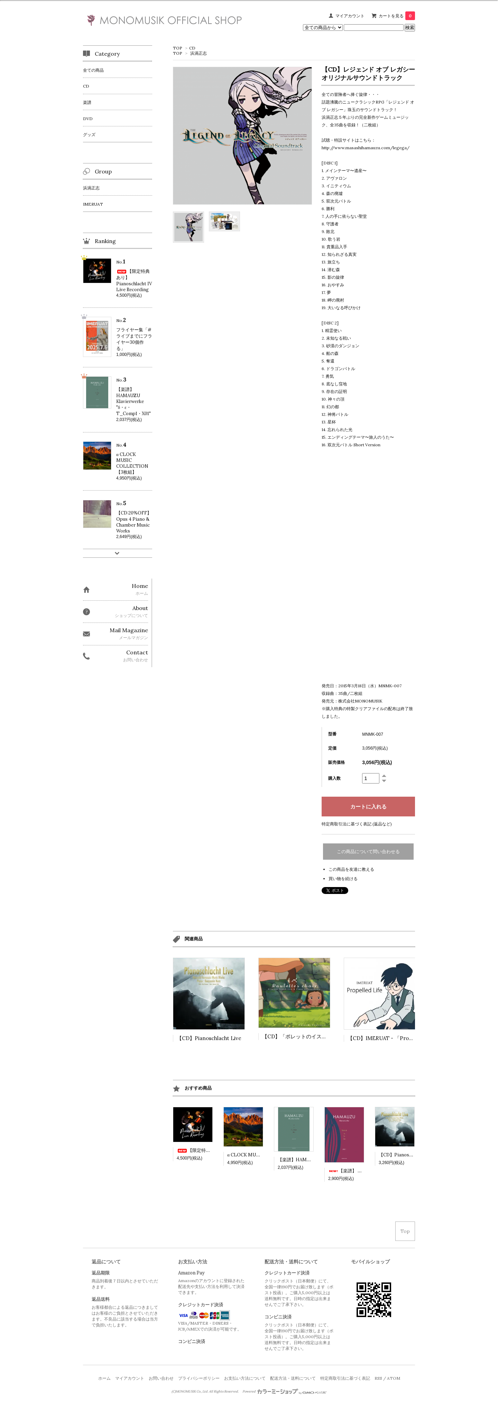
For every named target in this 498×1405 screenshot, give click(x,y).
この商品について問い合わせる (368, 851)
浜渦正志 (198, 53)
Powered (284, 1391)
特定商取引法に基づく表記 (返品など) (357, 823)
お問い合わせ (161, 1378)
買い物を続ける (343, 878)
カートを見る (397, 15)
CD (192, 48)
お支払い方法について (245, 1378)
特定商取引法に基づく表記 (345, 1378)
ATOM (393, 1378)
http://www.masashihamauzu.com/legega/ (365, 147)
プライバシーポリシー (199, 1378)
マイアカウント (350, 15)
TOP (177, 48)
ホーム (104, 1378)
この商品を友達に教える (351, 869)
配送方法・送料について (293, 1378)
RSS (378, 1378)
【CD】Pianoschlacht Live (209, 1038)
